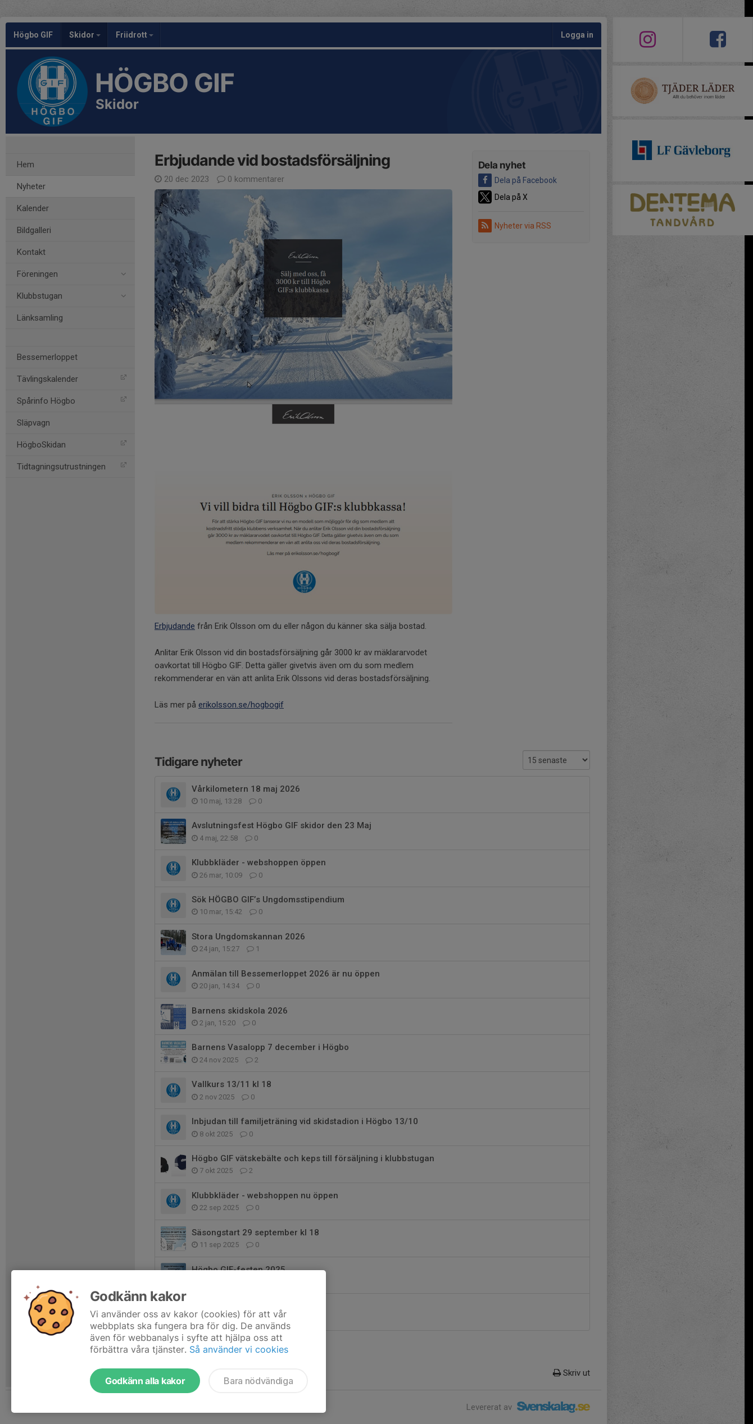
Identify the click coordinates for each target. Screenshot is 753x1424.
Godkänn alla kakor (145, 1380)
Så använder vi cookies (238, 1349)
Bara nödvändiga (258, 1380)
